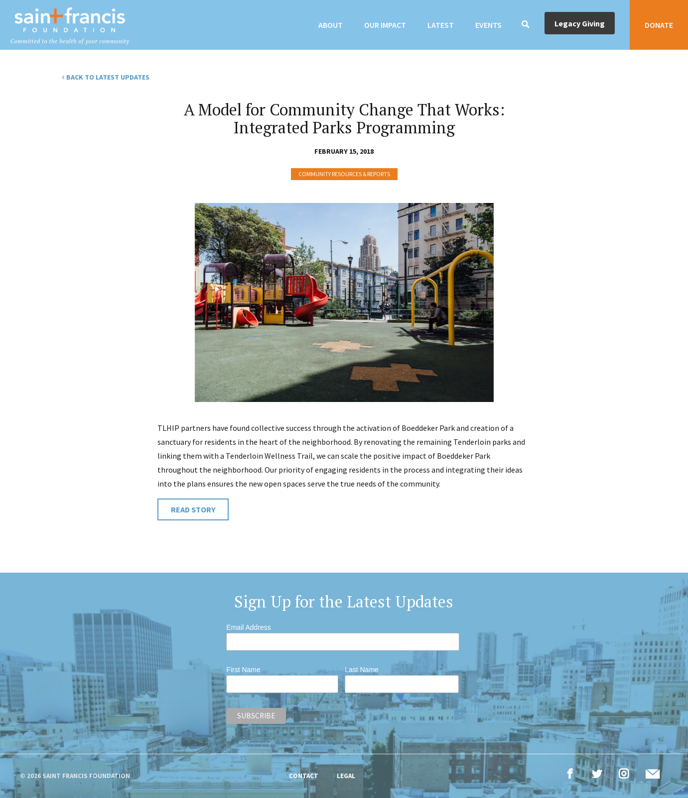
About (330, 25)
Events (488, 25)
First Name (243, 670)
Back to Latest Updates (107, 77)
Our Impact (385, 25)
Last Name (362, 670)
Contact (303, 776)
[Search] (526, 25)
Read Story (193, 509)
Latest (440, 25)
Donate (659, 25)
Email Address (248, 627)
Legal (346, 776)
